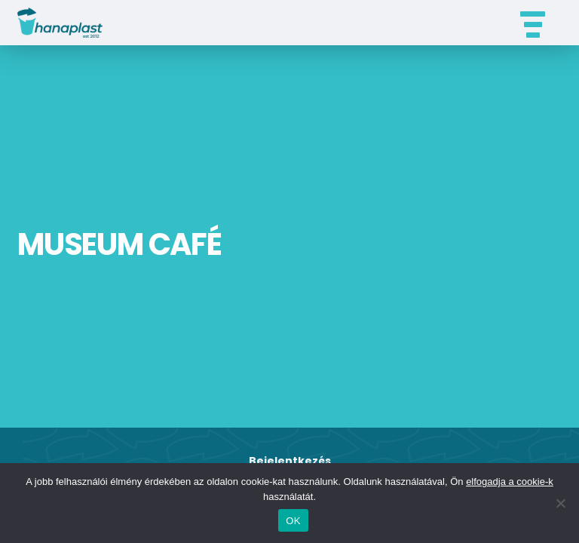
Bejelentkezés (290, 460)
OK (293, 520)
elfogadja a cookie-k (509, 481)
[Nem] (560, 503)
